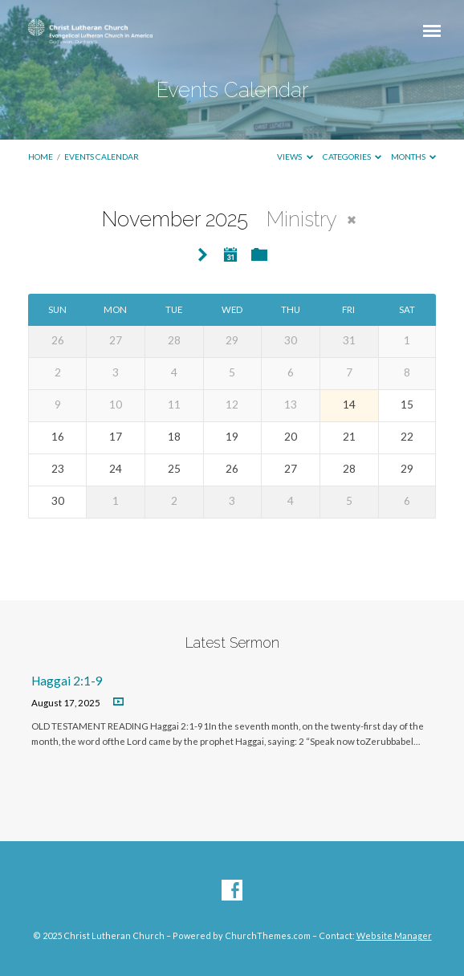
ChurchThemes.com (268, 935)
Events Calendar (101, 156)
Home (40, 156)
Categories (352, 156)
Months (414, 156)
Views (295, 156)
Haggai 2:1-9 (67, 680)
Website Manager (394, 935)
